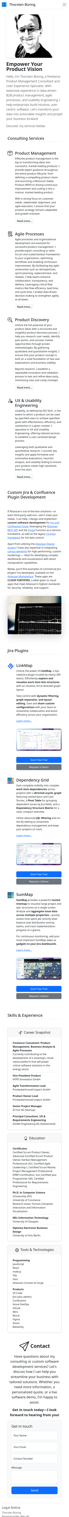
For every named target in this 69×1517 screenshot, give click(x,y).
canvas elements (17, 551)
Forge (31, 530)
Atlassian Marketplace (20, 576)
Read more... (24, 221)
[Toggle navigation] (64, 4)
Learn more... (24, 721)
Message (16, 1467)
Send (34, 1490)
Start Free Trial (38, 760)
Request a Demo (39, 767)
